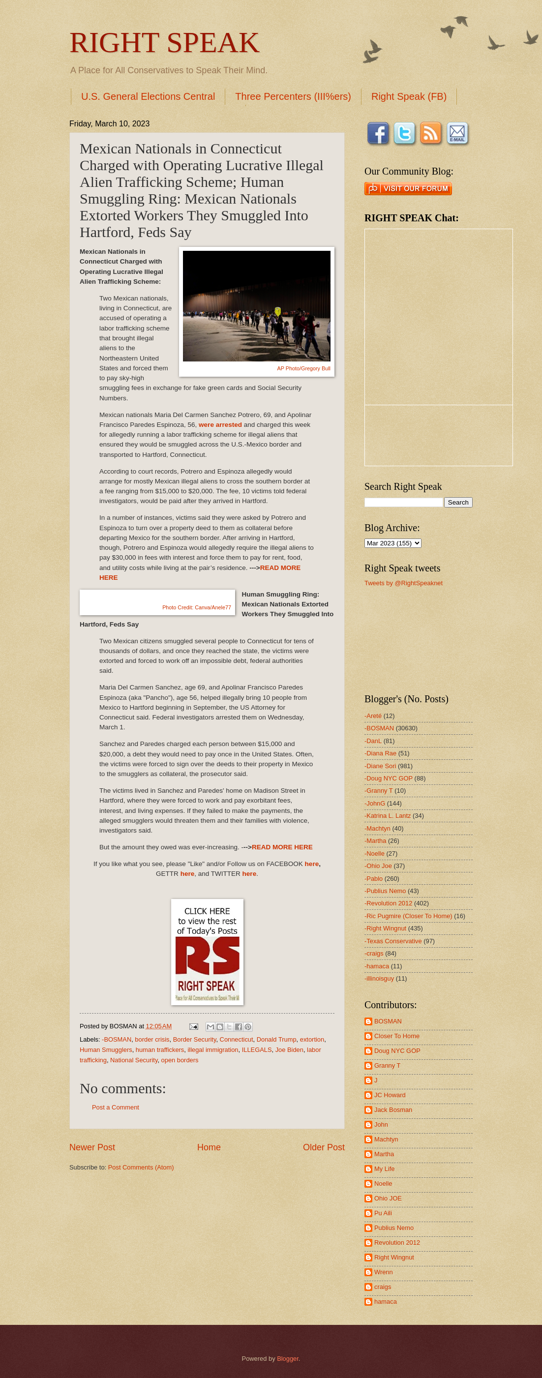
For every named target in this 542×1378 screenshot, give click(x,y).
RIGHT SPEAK (164, 42)
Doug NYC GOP (397, 1050)
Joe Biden (289, 1049)
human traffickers (160, 1049)
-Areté (373, 715)
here (312, 864)
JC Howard (390, 1095)
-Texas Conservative (393, 941)
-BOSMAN (116, 1039)
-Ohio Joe (378, 865)
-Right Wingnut (385, 928)
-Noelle (374, 853)
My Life (384, 1168)
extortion (312, 1039)
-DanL (373, 741)
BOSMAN (388, 1021)
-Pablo (373, 878)
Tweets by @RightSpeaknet (403, 583)
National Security (133, 1060)
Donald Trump (277, 1039)
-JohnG (374, 803)
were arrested (220, 424)
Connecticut (236, 1039)
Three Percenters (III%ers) (293, 96)
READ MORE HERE (282, 847)
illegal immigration (212, 1049)
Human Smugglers (106, 1049)
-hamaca (376, 966)
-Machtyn (377, 828)
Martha (384, 1154)
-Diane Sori (380, 766)
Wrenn (383, 1272)
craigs (382, 1286)
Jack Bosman (393, 1109)
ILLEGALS (257, 1049)
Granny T (387, 1065)
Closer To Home (397, 1036)
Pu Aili (383, 1213)
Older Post (324, 1147)
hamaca (385, 1301)
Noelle (383, 1183)
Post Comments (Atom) (141, 1167)
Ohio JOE (388, 1198)
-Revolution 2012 (388, 903)
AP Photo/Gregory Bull (304, 368)
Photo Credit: (196, 607)
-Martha (375, 840)
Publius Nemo (394, 1227)
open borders (180, 1060)
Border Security (194, 1039)
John (381, 1124)
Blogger (288, 1358)
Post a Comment (115, 1107)
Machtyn (386, 1139)
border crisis (152, 1039)
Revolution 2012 (397, 1242)
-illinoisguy (379, 978)
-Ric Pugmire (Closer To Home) (408, 916)
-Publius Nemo (385, 891)
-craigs (374, 953)
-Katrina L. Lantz (387, 815)
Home (209, 1147)
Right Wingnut (394, 1257)
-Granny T (378, 790)
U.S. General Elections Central (148, 96)
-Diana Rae (380, 753)
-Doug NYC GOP (388, 778)
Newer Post (92, 1147)
